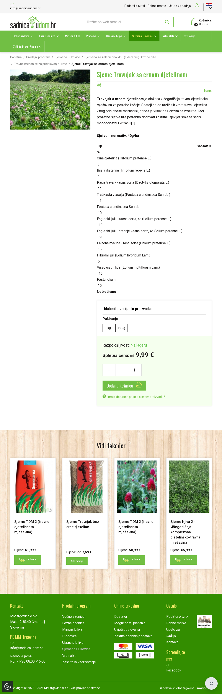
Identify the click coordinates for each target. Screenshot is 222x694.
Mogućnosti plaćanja (129, 623)
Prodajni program (38, 57)
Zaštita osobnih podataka (133, 636)
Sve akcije (189, 36)
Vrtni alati (168, 36)
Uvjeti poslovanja (127, 629)
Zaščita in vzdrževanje (25, 46)
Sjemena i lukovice (142, 36)
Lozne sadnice (47, 36)
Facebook (173, 667)
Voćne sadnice (21, 36)
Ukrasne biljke (114, 36)
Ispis (208, 90)
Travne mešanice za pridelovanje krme (40, 64)
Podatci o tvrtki (134, 6)
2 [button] (112, 581)
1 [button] (106, 581)
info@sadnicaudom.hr (25, 6)
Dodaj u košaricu (124, 385)
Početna (16, 57)
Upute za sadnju (180, 6)
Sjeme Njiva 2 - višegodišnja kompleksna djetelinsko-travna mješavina (186, 532)
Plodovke (91, 36)
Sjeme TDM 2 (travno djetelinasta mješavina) (32, 526)
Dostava (120, 616)
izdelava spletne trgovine (177, 687)
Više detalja (77, 561)
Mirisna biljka (72, 36)
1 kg (108, 328)
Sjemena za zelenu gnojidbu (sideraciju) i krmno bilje (120, 57)
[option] (33, 513)
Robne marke (157, 6)
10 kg (121, 328)
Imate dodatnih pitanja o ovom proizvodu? (134, 397)
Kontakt (172, 642)
